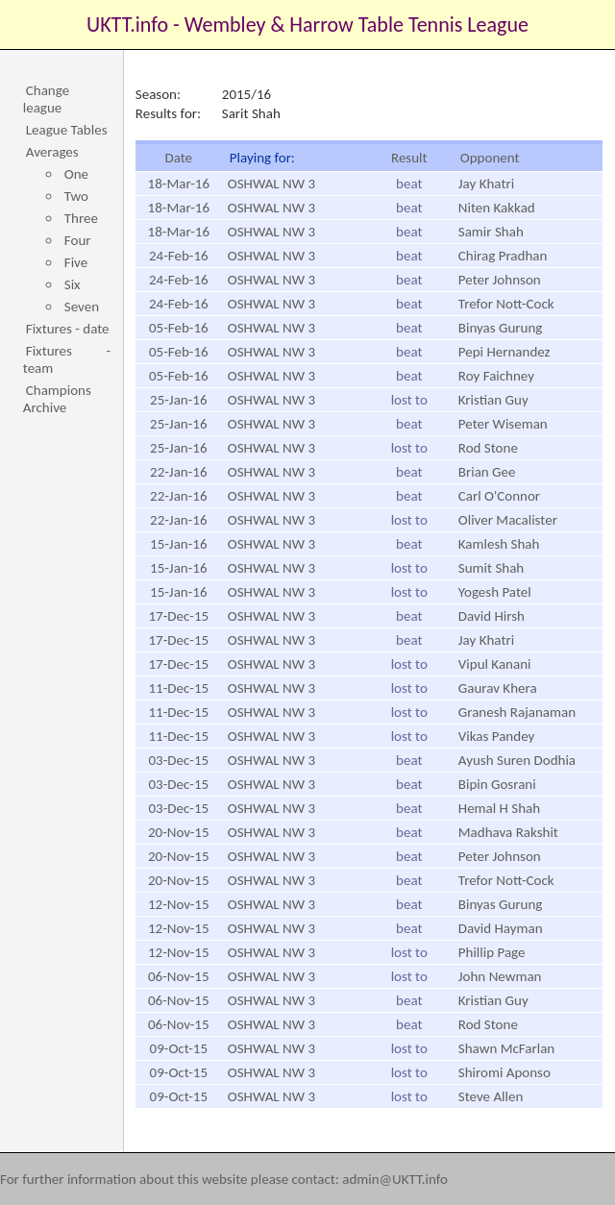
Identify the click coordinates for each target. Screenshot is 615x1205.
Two (76, 196)
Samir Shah (491, 231)
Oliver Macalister (507, 520)
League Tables (67, 129)
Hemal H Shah (499, 808)
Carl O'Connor (499, 495)
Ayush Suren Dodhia (517, 760)
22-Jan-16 (178, 471)
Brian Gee (487, 471)
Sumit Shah (491, 568)
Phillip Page (492, 952)
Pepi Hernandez (504, 351)
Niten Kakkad (496, 207)
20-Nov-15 (178, 832)
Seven (81, 306)
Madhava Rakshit (508, 832)
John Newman (500, 976)
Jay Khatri (486, 183)
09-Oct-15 (179, 1048)
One (76, 174)
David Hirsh (491, 616)
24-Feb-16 (179, 255)
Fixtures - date (68, 328)
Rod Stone (488, 447)
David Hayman (500, 928)
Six (72, 284)
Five (75, 262)
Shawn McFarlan (506, 1048)
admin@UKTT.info (395, 1179)
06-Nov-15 (178, 976)
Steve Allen (491, 1096)
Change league (46, 99)
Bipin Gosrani (497, 784)
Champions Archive (57, 398)
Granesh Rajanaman (517, 712)
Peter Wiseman (503, 423)
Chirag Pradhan (503, 255)
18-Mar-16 (178, 183)
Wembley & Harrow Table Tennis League (356, 24)
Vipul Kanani (494, 664)
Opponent (490, 157)
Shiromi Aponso (504, 1072)
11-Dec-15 (178, 688)
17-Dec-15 (178, 616)
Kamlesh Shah (499, 544)
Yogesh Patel (494, 592)
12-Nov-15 (178, 904)
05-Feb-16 (179, 327)
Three (81, 218)
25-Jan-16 (178, 399)
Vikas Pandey (496, 736)
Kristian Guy (493, 399)
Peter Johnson (499, 279)
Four (77, 240)
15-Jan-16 (178, 544)
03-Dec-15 (178, 760)
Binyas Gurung (500, 327)
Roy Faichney (496, 375)
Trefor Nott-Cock (506, 303)
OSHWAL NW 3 (271, 183)
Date (178, 157)
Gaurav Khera (497, 688)
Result (409, 157)
